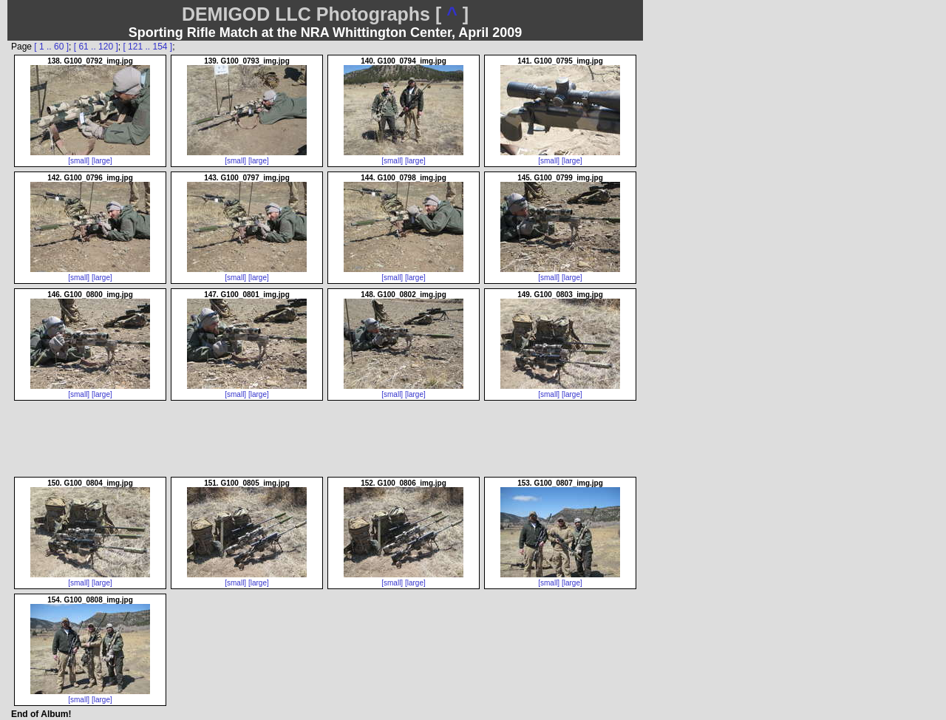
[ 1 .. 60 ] (51, 46)
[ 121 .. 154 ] (147, 46)
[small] (78, 161)
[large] (102, 161)
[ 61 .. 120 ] (96, 46)
